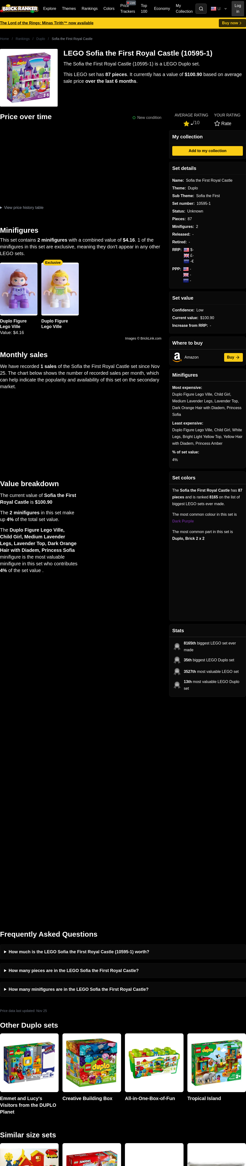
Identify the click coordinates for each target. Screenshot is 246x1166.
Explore (49, 8)
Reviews (69, 1047)
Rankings (90, 8)
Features (69, 1062)
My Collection (184, 8)
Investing (69, 1039)
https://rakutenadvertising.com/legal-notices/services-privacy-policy (46, 1113)
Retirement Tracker (140, 1032)
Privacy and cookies (79, 1070)
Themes (69, 8)
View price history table (23, 208)
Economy (162, 8)
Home (4, 39)
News (67, 1032)
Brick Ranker (15, 1022)
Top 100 (144, 8)
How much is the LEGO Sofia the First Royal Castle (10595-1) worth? (79, 731)
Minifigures (195, 1047)
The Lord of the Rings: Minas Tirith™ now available (46, 23)
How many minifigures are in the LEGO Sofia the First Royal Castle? (78, 769)
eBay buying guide (140, 1039)
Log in (238, 8)
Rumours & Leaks (77, 1055)
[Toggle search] (201, 9)
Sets (190, 1039)
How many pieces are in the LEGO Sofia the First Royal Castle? (74, 750)
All (188, 1032)
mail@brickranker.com (19, 1041)
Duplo (40, 39)
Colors (108, 8)
